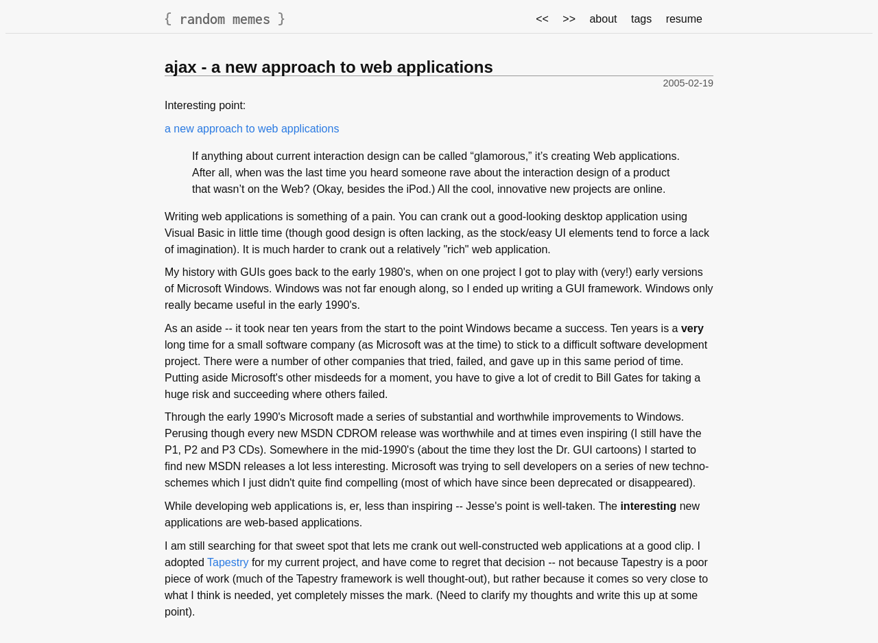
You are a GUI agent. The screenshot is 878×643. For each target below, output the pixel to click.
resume (684, 19)
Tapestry (227, 562)
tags (641, 19)
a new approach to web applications (252, 129)
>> (569, 19)
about (603, 19)
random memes (225, 19)
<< (542, 19)
